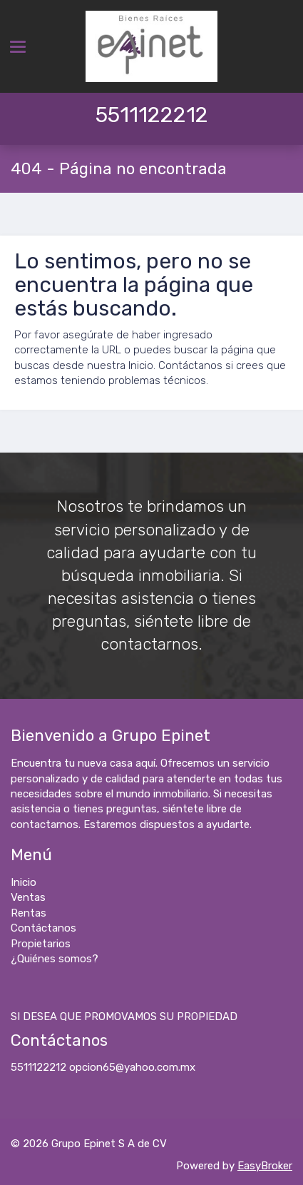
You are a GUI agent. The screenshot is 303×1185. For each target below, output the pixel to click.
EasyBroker (264, 1165)
